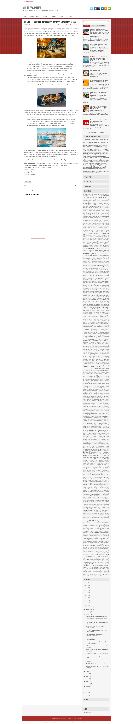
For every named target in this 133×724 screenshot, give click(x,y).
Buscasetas (85, 258)
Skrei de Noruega (98, 531)
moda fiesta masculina (90, 439)
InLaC (88, 393)
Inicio (53, 185)
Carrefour (85, 268)
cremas (104, 301)
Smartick (106, 531)
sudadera (106, 534)
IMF (102, 389)
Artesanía (92, 238)
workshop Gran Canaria (88, 574)
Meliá (99, 426)
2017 (86, 605)
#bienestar (106, 196)
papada (105, 464)
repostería (87, 508)
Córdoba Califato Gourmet (89, 295)
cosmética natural (92, 299)
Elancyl (108, 327)
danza (90, 313)
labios (106, 404)
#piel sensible (97, 200)
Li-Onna (106, 407)
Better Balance (94, 251)
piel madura (96, 473)
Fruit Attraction (96, 360)
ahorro (99, 214)
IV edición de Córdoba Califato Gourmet (96, 616)
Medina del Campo (103, 423)
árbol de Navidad (100, 231)
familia (89, 347)
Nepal (99, 452)
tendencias (100, 541)
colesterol (85, 284)
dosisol (106, 320)
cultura (97, 307)
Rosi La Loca (85, 514)
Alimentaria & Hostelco (97, 220)
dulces (105, 322)
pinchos (94, 477)
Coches (98, 279)
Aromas (90, 236)
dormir (93, 320)
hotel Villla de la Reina (87, 386)
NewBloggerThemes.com (85, 722)
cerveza (84, 275)
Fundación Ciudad (89, 362)
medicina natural (92, 423)
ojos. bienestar (90, 461)
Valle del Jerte (105, 559)
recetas (107, 500)
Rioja (97, 511)
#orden (106, 199)
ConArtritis (105, 286)
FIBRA (108, 350)
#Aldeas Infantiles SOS (88, 194)
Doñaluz (88, 320)
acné (103, 210)
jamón (90, 397)
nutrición (91, 458)
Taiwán (102, 537)
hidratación (106, 379)
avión (84, 242)
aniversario (92, 226)
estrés (92, 342)
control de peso (96, 292)
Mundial (93, 447)
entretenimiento (89, 336)
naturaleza (98, 450)
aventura (101, 241)
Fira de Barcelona (103, 353)
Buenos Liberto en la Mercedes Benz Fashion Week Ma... (95, 634)
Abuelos (106, 203)
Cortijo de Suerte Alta (103, 296)
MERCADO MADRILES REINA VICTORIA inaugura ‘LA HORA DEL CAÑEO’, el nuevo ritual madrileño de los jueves (98, 108)
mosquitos (101, 444)
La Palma (99, 403)
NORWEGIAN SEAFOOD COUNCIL (98, 453)
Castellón (101, 269)
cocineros (93, 282)
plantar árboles (104, 478)
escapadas (91, 339)
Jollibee (88, 399)
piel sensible (104, 473)
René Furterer (101, 507)
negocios (93, 452)
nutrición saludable (102, 458)
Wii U (106, 572)
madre (106, 412)
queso (88, 498)
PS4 (97, 495)
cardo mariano (86, 266)
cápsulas (101, 265)
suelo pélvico (85, 535)
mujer (97, 446)
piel (89, 473)
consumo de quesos (93, 291)
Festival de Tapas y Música (99, 350)
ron (90, 513)
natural (92, 450)
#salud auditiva (92, 201)
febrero (88, 684)
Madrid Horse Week (92, 413)
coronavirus (100, 295)
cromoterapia (85, 302)
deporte (104, 315)
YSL (87, 575)
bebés (106, 245)
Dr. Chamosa (91, 322)
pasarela (101, 466)
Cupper (97, 310)
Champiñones (99, 275)
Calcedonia (102, 258)
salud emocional (104, 521)
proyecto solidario (89, 496)
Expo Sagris (85, 346)
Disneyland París (98, 319)
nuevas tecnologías (99, 457)
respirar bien (95, 508)
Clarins (92, 279)
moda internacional (92, 440)
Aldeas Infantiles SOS (95, 217)
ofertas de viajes (103, 460)
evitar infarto (91, 343)
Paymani (95, 467)
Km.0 (96, 402)
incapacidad (94, 390)
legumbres (95, 407)
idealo (90, 387)
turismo (107, 554)
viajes (86, 564)
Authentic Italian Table (103, 239)
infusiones (99, 392)
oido (84, 461)
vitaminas (85, 571)
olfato (96, 461)
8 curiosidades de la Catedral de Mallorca (97, 653)
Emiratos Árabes (104, 329)
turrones (87, 558)
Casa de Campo (86, 269)
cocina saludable (102, 281)
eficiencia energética (87, 326)
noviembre (89, 609)
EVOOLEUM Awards (87, 345)
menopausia (86, 427)
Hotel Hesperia (90, 383)
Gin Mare (105, 370)
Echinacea (85, 323)
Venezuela (85, 562)
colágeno (106, 282)
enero (87, 686)
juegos (100, 400)
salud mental (86, 522)
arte (105, 236)
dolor (84, 320)
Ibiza (85, 387)
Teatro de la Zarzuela (87, 539)
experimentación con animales (101, 345)
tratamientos (102, 553)
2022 (86, 592)
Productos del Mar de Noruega (100, 490)
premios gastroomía (87, 487)
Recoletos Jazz (100, 501)
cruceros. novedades (95, 302)
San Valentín (102, 522)
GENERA (92, 370)
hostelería (92, 382)
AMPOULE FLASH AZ (89, 224)
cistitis (106, 278)
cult (91, 307)
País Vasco (85, 464)
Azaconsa (101, 242)
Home (25, 16)
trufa (97, 554)
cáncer (101, 262)
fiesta (85, 352)
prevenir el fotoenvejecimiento (101, 487)
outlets (94, 463)
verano (95, 562)
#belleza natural (96, 196)
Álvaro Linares (104, 221)
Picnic (97, 471)
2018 (86, 602)
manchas (100, 414)
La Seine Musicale (88, 404)
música (97, 449)
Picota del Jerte (104, 471)
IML (106, 389)
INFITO (93, 392)
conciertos (96, 288)
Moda (100, 436)
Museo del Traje (106, 447)
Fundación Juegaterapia (101, 362)
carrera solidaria (92, 268)
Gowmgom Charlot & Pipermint (93, 372)
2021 (86, 595)
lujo (92, 412)
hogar (63, 15)
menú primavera (105, 429)
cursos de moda (89, 312)
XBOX (103, 574)
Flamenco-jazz (92, 356)
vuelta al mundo (92, 572)
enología (100, 335)
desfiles (84, 316)
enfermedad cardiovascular (103, 332)
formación (105, 357)
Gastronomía (54, 15)
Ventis (90, 562)
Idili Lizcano (95, 387)
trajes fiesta (99, 551)
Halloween (90, 376)
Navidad (85, 452)
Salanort (106, 516)
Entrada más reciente (29, 185)
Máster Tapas (106, 419)
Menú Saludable (89, 430)
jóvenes (107, 399)
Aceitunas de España (87, 209)
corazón (100, 293)
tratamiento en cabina (89, 553)
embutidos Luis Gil (95, 329)
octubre (88, 612)
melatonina (93, 426)
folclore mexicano (96, 357)
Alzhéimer (85, 223)
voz (85, 572)
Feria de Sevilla (93, 349)
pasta (107, 466)
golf (83, 372)
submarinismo (99, 534)
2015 (86, 692)
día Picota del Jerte (87, 317)
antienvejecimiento (87, 229)
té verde (106, 538)
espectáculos (86, 340)
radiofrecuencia (87, 500)
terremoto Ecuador (87, 544)
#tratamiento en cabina (103, 201)
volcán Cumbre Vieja (97, 571)
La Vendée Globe (99, 404)
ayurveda (95, 242)
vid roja (95, 563)
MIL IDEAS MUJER (32, 8)
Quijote (107, 498)
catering (91, 272)
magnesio (105, 413)
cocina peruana (92, 281)
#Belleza (85, 196)
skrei (92, 531)
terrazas (106, 542)
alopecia (106, 220)
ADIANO (93, 212)
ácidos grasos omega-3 (94, 210)
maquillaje (101, 416)
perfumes (98, 470)
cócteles (100, 282)
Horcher (106, 380)
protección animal (86, 494)
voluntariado (106, 571)
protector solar (96, 494)
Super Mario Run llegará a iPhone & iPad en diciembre (99, 120)
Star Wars (92, 534)
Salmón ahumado (101, 517)
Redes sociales (87, 504)
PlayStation (85, 481)
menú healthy (106, 427)
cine (93, 278)
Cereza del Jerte (98, 274)
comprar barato (91, 286)
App (102, 230)
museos (86, 449)
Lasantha (63, 722)
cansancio (107, 262)
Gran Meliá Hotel (97, 373)
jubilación (94, 400)
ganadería (105, 365)
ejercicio (101, 326)
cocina (103, 279)
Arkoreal (88, 235)
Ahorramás (92, 214)
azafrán (106, 242)
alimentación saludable (103, 219)
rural (107, 514)
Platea (100, 480)
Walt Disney (100, 572)
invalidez (84, 396)
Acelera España (97, 209)
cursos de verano (100, 312)
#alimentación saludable (102, 194)
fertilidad (89, 350)
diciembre (89, 607)
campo (96, 262)
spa (87, 534)
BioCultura (107, 253)
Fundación (107, 360)
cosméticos (102, 299)
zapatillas (92, 575)
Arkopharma (105, 233)
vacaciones (86, 559)
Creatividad (96, 301)
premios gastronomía (102, 485)
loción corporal (90, 410)
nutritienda (85, 460)
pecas (100, 467)
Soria (84, 534)
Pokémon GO (105, 481)
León (101, 407)
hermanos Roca (98, 379)
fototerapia (91, 359)
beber (101, 245)
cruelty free (105, 302)
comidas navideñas (94, 285)
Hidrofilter (87, 380)
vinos (84, 568)
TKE (93, 547)
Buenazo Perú (88, 257)
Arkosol (93, 235)
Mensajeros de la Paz (96, 427)
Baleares (94, 243)
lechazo (84, 407)
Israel (95, 396)
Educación (104, 323)
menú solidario (100, 430)
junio (87, 674)
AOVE (97, 230)
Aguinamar (85, 214)
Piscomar (89, 478)
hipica (96, 380)
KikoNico (84, 402)
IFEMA (102, 387)
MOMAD (90, 443)
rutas (93, 516)
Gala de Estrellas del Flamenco (102, 363)
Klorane (90, 402)
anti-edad (100, 226)
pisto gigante (96, 478)
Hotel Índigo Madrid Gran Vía (94, 384)
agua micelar (105, 213)
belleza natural (99, 250)
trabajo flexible (104, 550)
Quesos (102, 498)
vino (84, 567)
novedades (87, 455)
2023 (86, 590)
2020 (86, 597)
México (106, 434)
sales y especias (86, 517)
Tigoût (89, 547)
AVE (90, 241)
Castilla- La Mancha (93, 271)
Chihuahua (91, 276)
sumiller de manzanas (100, 535)
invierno (90, 396)
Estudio (98, 342)
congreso (92, 289)
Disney (90, 319)
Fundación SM (86, 363)
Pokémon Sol (95, 483)
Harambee (90, 377)
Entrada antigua (76, 185)
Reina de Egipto (91, 505)
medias (84, 422)
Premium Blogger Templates (72, 722)
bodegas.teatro (94, 255)
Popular (86, 25)
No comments (73, 24)
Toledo (97, 547)
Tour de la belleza (89, 550)
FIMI (84, 353)
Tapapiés (85, 538)
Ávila (107, 241)
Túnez (101, 554)
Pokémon (98, 481)
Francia (105, 359)
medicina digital (99, 422)
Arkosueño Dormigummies (102, 235)
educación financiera (87, 325)
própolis (106, 493)
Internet (100, 394)
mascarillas (92, 419)
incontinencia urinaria (103, 390)
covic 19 (90, 301)
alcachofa (105, 214)
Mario (90, 417)
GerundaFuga (99, 370)
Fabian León (106, 346)
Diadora (95, 317)
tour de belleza (105, 548)
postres (106, 483)
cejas (96, 272)
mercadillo (90, 431)
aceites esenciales (95, 206)
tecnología (86, 541)
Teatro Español (97, 539)
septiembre (89, 614)
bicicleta (105, 251)
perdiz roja (91, 470)
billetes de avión (99, 253)
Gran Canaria (86, 373)
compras (99, 286)
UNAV (106, 558)
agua (98, 213)
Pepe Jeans (90, 468)
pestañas (105, 470)
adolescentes (100, 212)
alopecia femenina (87, 221)
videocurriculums (103, 563)
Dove (84, 322)
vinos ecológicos (93, 568)
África (84, 213)
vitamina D (104, 570)
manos (105, 414)
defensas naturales (95, 315)
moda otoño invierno (93, 442)
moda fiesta (106, 437)
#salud (84, 202)
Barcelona (91, 245)
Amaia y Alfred (92, 223)
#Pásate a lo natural (87, 200)
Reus (84, 511)
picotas (84, 473)
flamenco (98, 355)
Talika (107, 537)
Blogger (102, 132)
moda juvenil (102, 440)
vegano (95, 560)
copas (89, 293)
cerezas (106, 274)
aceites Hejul (105, 206)
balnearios (100, 243)
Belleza (32, 15)
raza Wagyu (95, 500)
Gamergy (99, 365)
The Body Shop (97, 544)
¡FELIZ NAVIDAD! (95, 70)
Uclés (94, 558)
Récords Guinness (93, 503)
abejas (100, 203)
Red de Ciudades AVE (104, 503)
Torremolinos (97, 548)
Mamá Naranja (92, 414)
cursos (107, 310)
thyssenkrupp (106, 544)
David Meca (96, 313)
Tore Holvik (90, 548)
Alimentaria (87, 220)
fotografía (85, 359)
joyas (85, 400)
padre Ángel (100, 463)
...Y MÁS (70, 15)
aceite (91, 204)
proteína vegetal (106, 494)
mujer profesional (105, 446)
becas (84, 248)
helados (91, 379)
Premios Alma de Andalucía (102, 484)
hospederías (85, 382)
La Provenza (106, 403)
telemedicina (93, 541)
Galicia (92, 365)
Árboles (107, 231)
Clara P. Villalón (86, 279)
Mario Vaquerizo (98, 417)
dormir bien (100, 320)
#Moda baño (91, 199)
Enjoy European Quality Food (89, 335)
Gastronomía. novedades (55, 24)
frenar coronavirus (87, 360)
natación (86, 450)
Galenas (86, 365)
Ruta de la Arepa (86, 516)
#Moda (84, 199)
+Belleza (95, 203)
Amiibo (98, 223)
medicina (91, 422)
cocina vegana (86, 282)
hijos (92, 380)
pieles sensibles (86, 474)
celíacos (101, 272)
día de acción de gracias (93, 316)
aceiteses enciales (87, 207)
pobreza (92, 481)
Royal (103, 514)
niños (84, 453)
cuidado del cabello (94, 304)
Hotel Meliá (105, 384)
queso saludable (95, 498)
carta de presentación (103, 268)
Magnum (84, 414)
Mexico (99, 434)
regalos (100, 504)
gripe (106, 373)
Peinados (105, 467)
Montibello (85, 444)
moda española (98, 437)
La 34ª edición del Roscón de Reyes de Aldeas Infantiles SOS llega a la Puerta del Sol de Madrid (99, 59)
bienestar (87, 253)
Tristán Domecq (86, 554)
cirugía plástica (99, 278)
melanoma (85, 426)
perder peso (99, 468)
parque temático (93, 466)
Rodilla (101, 511)
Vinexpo (106, 565)
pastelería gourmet (87, 467)
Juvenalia (106, 400)
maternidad (93, 420)
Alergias (105, 217)
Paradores (85, 466)
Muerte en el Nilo (90, 446)
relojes (84, 507)
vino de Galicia (91, 567)
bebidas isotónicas (94, 246)
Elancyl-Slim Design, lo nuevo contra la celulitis (98, 45)
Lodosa (97, 410)
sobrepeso (85, 532)
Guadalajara (85, 375)
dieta (101, 317)
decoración (85, 315)
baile (89, 243)
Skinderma (86, 531)
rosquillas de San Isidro (95, 514)
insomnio (95, 393)
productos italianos (87, 491)
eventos (84, 343)
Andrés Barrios (99, 224)
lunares (101, 412)
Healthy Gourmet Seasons (101, 377)
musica (91, 449)
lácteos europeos (92, 406)
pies (104, 474)
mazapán (106, 420)
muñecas (99, 447)
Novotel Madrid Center (87, 457)
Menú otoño (96, 429)
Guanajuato (92, 375)
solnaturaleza (105, 532)
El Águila (91, 327)
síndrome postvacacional (94, 529)
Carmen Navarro (103, 267)
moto (107, 444)
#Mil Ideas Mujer (100, 197)
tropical (92, 554)
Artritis (106, 238)
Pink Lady (100, 477)
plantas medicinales (88, 480)
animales (85, 226)
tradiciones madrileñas (88, 551)
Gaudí (87, 370)
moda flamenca (101, 439)
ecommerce (96, 323)
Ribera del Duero (90, 511)
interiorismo (93, 394)
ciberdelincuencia (86, 278)
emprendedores (86, 330)
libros (88, 409)
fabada (100, 346)
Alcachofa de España (87, 216)
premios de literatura (88, 485)
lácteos (84, 406)
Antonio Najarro (99, 229)
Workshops (97, 574)
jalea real (85, 397)
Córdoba (106, 293)
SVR (90, 537)
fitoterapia (85, 355)
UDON (100, 558)
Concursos (104, 288)
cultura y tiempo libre (102, 309)
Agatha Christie (91, 213)
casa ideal (94, 269)
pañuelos (99, 464)
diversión (106, 319)
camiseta (101, 261)
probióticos (85, 488)
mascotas (99, 419)
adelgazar (86, 212)
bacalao (84, 243)
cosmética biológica (97, 298)
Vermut (101, 562)
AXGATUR (89, 242)
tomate (102, 547)
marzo (88, 681)
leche (90, 407)
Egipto (95, 326)
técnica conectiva (105, 539)
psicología (102, 495)
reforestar (94, 504)
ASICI (84, 239)
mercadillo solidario (99, 431)
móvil (84, 446)
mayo (87, 676)
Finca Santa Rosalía (92, 353)
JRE (89, 400)
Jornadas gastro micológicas (98, 399)
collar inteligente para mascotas (96, 284)
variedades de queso (87, 560)
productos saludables (98, 491)
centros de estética (87, 274)
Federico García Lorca (98, 347)
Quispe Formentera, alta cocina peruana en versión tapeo (50, 21)
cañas (102, 264)
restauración (104, 508)
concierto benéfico (87, 288)
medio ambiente (87, 424)
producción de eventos (102, 488)
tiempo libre (89, 545)
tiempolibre (99, 545)
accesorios (85, 204)
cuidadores (100, 305)
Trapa (106, 551)
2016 (86, 690)
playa (106, 480)
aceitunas (105, 207)
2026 (86, 582)
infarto (88, 392)
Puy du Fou (100, 497)
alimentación (91, 219)
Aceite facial (85, 206)
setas (103, 528)
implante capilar (86, 390)
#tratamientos (88, 203)
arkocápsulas (88, 233)
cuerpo (84, 304)
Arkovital (85, 236)
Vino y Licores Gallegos (102, 567)
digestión (85, 319)
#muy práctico (99, 199)
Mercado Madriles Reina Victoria (96, 433)
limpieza (95, 409)
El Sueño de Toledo (99, 327)
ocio (96, 460)
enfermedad (92, 332)
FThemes (49, 722)
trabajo (97, 550)
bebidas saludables (104, 246)
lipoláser (101, 409)
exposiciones (93, 346)
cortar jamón (93, 296)
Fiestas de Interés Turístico (95, 352)
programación (99, 493)
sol (90, 532)
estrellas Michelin (103, 340)
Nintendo (104, 452)
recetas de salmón (89, 501)
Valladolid (98, 559)
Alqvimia (96, 221)
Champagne (91, 275)
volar (90, 571)
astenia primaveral (91, 239)
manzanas (94, 416)
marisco (106, 417)
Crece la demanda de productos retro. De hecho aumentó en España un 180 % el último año (99, 82)
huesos (107, 386)
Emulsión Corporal (98, 330)
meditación (105, 424)
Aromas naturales (98, 236)
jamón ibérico (97, 397)
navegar (106, 450)
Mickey (94, 436)
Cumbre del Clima (90, 310)
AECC (106, 212)
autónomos (85, 241)
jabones (106, 396)
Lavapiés (106, 406)
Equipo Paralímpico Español (93, 337)
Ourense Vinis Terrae (87, 463)
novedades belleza (103, 455)
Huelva (102, 386)
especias (106, 339)
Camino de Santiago (92, 261)
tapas (90, 538)
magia (100, 413)
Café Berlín (95, 258)
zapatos (98, 575)
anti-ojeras (93, 227)
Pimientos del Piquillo (95, 475)
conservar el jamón (102, 289)
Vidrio (95, 565)
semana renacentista (92, 526)
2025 (86, 585)
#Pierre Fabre (105, 200)
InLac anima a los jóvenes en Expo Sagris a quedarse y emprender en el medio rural (98, 94)
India (84, 392)
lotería (102, 410)
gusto (98, 375)
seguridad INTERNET (93, 525)
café (90, 258)
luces (89, 412)
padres (106, 463)
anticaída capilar (103, 227)
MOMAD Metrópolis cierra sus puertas (96, 664)
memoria (105, 426)
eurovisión (105, 342)
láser (100, 406)
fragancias (98, 359)
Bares (96, 245)
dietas (106, 317)
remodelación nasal (91, 507)
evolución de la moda (102, 343)
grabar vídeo (105, 372)
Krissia (100, 402)
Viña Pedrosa (102, 568)
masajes (85, 419)
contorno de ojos (104, 291)
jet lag (103, 397)
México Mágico (86, 436)
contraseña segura (87, 292)
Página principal (30, 1)
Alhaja (84, 219)
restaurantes (65, 24)
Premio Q (85, 484)
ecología (91, 323)
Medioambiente (97, 424)
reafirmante (101, 500)
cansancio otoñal (89, 264)
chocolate (97, 276)
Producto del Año (86, 490)
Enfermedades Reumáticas (90, 333)
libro (84, 409)
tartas (95, 538)
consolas (85, 291)
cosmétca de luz (87, 298)
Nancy (108, 449)
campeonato (90, 262)
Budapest (107, 255)
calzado (91, 259)
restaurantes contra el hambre (101, 510)
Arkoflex (97, 233)
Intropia (106, 394)
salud (45, 15)
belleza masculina (87, 250)
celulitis (106, 272)
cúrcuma (102, 310)
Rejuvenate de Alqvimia (102, 505)
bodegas (86, 255)
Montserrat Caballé (93, 444)
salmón (93, 517)
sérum (98, 528)
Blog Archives (101, 25)
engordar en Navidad (103, 333)
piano (92, 471)
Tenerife (91, 542)
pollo (101, 483)
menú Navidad (88, 429)
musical (103, 449)
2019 (86, 600)
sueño (91, 535)
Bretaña (102, 255)
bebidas (85, 246)
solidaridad (96, 532)
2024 (86, 587)
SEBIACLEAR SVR (92, 524)
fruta (102, 360)
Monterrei (106, 443)
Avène (95, 241)
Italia (100, 396)
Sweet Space (95, 537)
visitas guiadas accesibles (93, 570)
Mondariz (96, 443)
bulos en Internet (98, 257)
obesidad (91, 460)
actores (107, 210)
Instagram (102, 393)
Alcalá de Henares (99, 216)
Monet (100, 443)
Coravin (94, 293)
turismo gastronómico (103, 556)
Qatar (84, 498)
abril (87, 679)
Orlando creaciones (103, 461)
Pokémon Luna (86, 483)
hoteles (96, 386)
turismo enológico (90, 556)
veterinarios (106, 562)
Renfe (108, 507)
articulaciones (100, 238)
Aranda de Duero (91, 231)
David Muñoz (105, 313)
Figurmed (106, 352)
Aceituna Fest (98, 207)
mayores (100, 420)
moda (38, 15)
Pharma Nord (86, 471)
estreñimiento (85, 342)
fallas (85, 347)
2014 (86, 695)
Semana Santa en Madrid (88, 528)
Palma (92, 464)
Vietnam (100, 565)
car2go (106, 265)
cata (102, 271)
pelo (84, 468)
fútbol (92, 363)
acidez (104, 209)
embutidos (86, 329)
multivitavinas (87, 447)
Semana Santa (103, 527)
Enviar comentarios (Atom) (38, 238)
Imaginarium (97, 389)
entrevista (99, 336)
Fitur (91, 355)
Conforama (85, 289)
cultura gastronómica (36, 24)
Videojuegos (87, 565)
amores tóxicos (105, 223)
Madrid (84, 413)
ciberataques (105, 276)
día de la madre (104, 316)
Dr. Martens (99, 322)
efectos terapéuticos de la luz (101, 325)
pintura (106, 477)
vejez (101, 560)
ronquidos (95, 513)
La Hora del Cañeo (91, 403)
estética (95, 340)
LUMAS (97, 412)
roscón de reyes (103, 513)
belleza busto (104, 248)
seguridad (101, 524)
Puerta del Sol (91, 497)
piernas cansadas (96, 474)
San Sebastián (94, 522)
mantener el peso (86, 416)
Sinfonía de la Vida (105, 529)
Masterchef (86, 420)
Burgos (106, 257)
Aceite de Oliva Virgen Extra (101, 204)
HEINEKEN (85, 379)
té (101, 538)
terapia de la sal (98, 542)
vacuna (92, 559)
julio (87, 671)
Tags (93, 25)
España (99, 339)
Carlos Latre (94, 266)
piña (84, 478)
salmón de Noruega (99, 518)
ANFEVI (106, 224)
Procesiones (92, 488)
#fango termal (89, 197)
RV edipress (99, 516)
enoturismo (106, 335)
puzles (106, 497)
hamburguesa (99, 376)
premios (91, 484)
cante (97, 264)
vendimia (106, 560)
